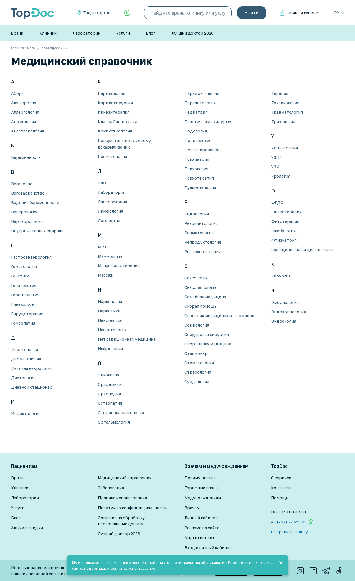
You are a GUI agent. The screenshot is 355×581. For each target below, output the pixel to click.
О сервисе (281, 477)
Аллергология (25, 112)
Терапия (279, 93)
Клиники (48, 33)
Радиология (196, 213)
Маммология (110, 256)
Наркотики (109, 311)
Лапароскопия (112, 201)
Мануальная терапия (119, 265)
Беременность (26, 157)
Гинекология (24, 304)
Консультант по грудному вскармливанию (124, 144)
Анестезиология (27, 131)
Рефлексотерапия (202, 251)
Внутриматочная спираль (37, 230)
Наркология (110, 301)
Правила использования (122, 497)
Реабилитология (201, 223)
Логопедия (109, 220)
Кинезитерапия (114, 112)
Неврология (110, 320)
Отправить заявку (289, 531)
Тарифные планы (201, 487)
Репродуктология (202, 242)
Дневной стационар (31, 387)
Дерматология (26, 358)
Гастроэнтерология (31, 257)
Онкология (108, 375)
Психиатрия (196, 159)
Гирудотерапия (27, 313)
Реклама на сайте (201, 527)
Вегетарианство (28, 193)
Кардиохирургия (115, 102)
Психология (196, 168)
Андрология (23, 121)
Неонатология (112, 329)
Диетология (23, 377)
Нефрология (110, 348)
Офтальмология (114, 422)
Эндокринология (288, 311)
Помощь (279, 497)
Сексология (196, 278)
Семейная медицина (205, 296)
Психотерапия (199, 178)
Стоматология (199, 362)
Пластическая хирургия (208, 121)
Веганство (21, 183)
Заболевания (111, 487)
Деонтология (24, 349)
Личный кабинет (303, 13)
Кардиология (111, 93)
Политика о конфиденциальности (132, 507)
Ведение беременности (35, 202)
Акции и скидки (27, 527)
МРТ (102, 246)
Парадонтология (201, 93)
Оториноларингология (121, 412)
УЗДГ (276, 157)
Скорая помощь (200, 306)
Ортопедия (109, 393)
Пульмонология (200, 187)
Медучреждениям (202, 497)
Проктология (197, 140)
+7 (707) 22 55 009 (289, 521)
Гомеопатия (23, 323)
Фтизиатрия (284, 240)
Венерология (24, 212)
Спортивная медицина (207, 343)
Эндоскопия (283, 321)
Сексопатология (200, 287)
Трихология (283, 121)
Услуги (123, 33)
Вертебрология (27, 221)
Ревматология (199, 232)
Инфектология (25, 413)
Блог (150, 33)
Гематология (24, 266)
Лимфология (110, 211)
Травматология (287, 112)
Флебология (283, 230)
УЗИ (275, 166)
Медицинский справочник (124, 477)
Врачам (192, 507)
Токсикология (285, 102)
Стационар (195, 353)
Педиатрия (195, 112)
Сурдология (196, 381)
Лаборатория (111, 192)
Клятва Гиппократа (117, 121)
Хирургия (281, 276)
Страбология (197, 372)
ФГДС (277, 202)
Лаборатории (86, 33)
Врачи (17, 33)
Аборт (17, 93)
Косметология (112, 156)
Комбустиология (115, 131)
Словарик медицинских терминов (219, 315)
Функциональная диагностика (302, 249)
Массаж (105, 275)
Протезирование (201, 149)
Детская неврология (32, 368)
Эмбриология (285, 302)
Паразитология (200, 102)
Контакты (281, 487)
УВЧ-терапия (284, 148)
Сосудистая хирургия (206, 334)
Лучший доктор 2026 (192, 33)
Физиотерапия (286, 212)
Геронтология (25, 294)
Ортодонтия (111, 384)
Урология (280, 176)
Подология (195, 131)
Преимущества (200, 477)
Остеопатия (110, 403)
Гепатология (23, 285)
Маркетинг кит (199, 537)
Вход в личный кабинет (208, 547)
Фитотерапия (285, 221)
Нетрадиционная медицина (127, 339)
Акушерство (23, 102)
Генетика (20, 276)
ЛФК (102, 182)
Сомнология (196, 325)
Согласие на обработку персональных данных (121, 520)
